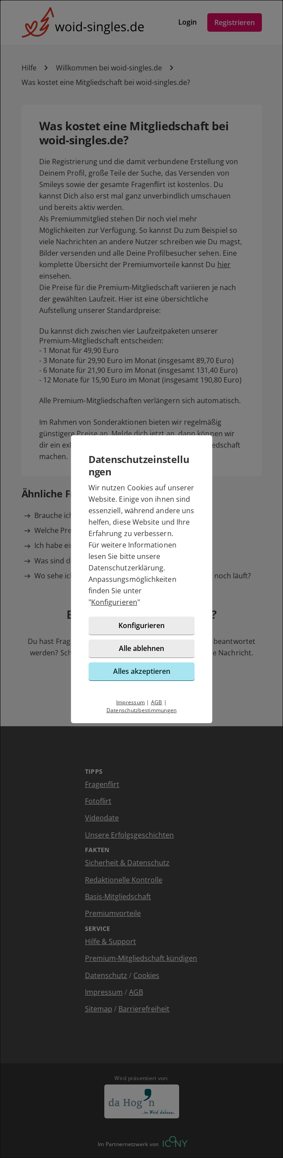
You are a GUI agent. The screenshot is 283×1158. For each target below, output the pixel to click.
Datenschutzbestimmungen (142, 710)
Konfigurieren (114, 602)
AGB (156, 702)
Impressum (130, 702)
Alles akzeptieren (141, 671)
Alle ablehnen (141, 648)
